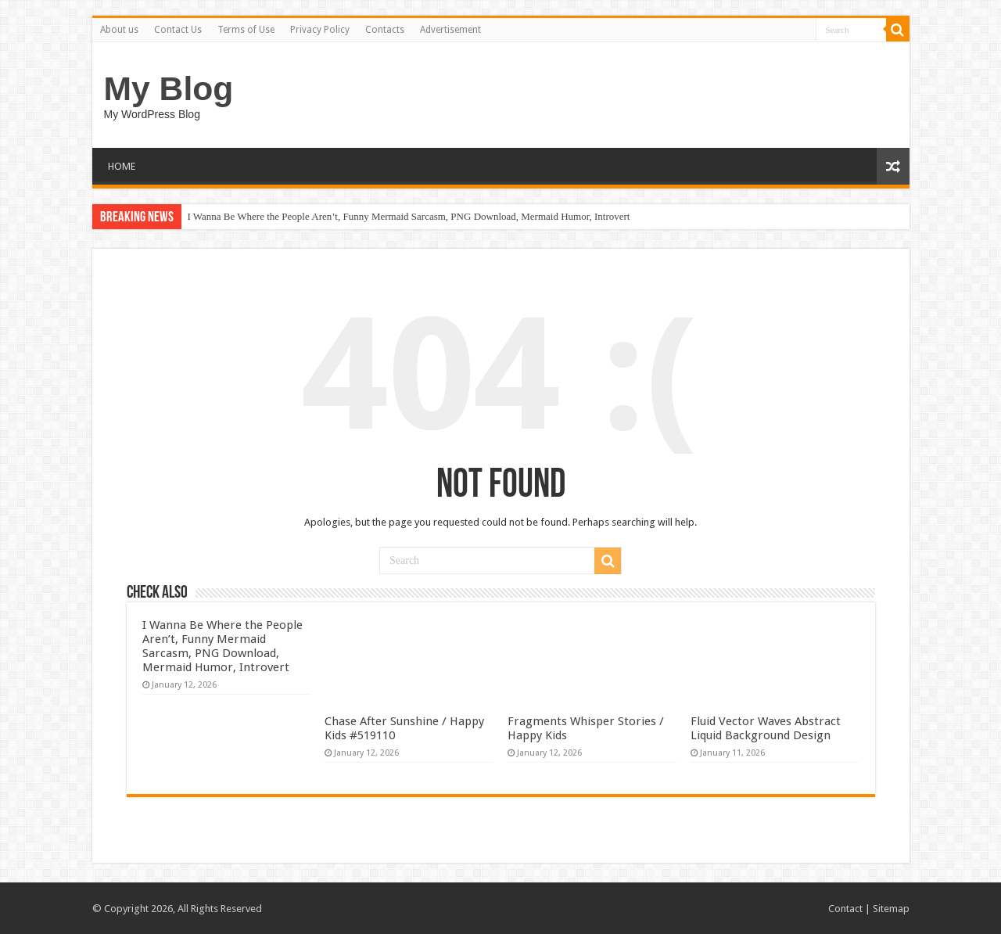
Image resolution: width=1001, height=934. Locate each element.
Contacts (384, 29)
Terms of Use (245, 29)
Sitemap (891, 908)
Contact (845, 908)
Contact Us (178, 29)
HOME (121, 166)
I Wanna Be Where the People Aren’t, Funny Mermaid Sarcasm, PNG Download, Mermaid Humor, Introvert (409, 216)
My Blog (169, 88)
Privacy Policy (320, 29)
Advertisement (450, 29)
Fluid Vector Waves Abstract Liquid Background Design (766, 728)
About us (119, 29)
